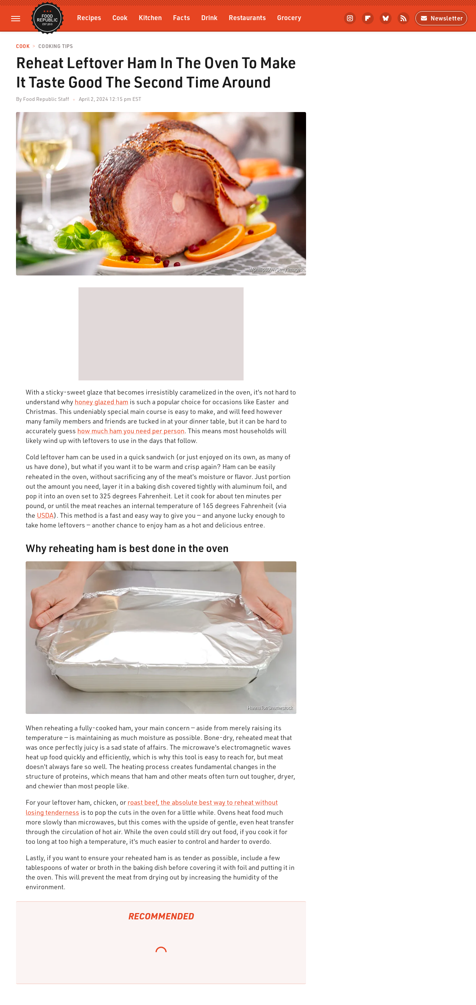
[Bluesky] (386, 18)
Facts (181, 17)
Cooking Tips (55, 46)
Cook (120, 17)
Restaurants (247, 17)
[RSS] (403, 18)
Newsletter (441, 18)
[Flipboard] (368, 18)
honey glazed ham (101, 402)
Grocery (289, 17)
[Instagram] (350, 18)
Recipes (89, 17)
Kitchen (150, 17)
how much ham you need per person (130, 431)
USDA (45, 515)
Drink (209, 17)
